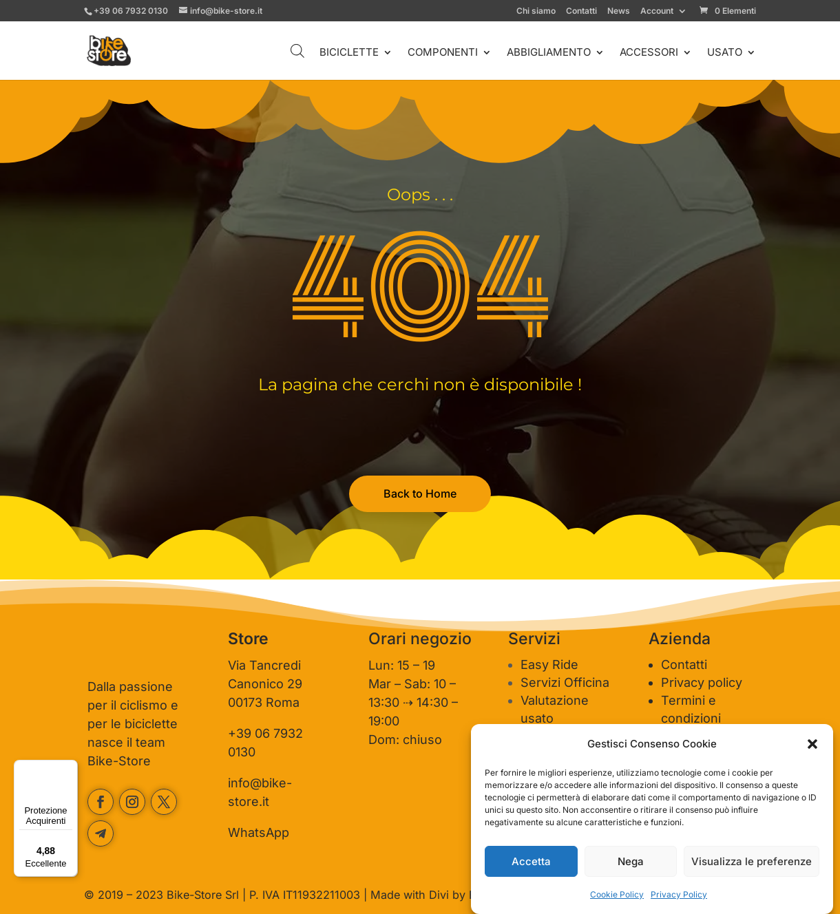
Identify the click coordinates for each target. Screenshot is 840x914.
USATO (724, 53)
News (618, 11)
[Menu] (69, 768)
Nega (631, 861)
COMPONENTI (443, 53)
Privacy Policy (679, 894)
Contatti (581, 11)
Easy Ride (549, 664)
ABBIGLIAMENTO (549, 53)
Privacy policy (701, 682)
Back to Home (420, 493)
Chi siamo (536, 11)
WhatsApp (258, 832)
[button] (812, 744)
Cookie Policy (617, 894)
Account (656, 11)
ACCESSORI (649, 53)
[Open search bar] (297, 50)
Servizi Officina (565, 682)
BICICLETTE (349, 53)
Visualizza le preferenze (751, 861)
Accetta (531, 861)
